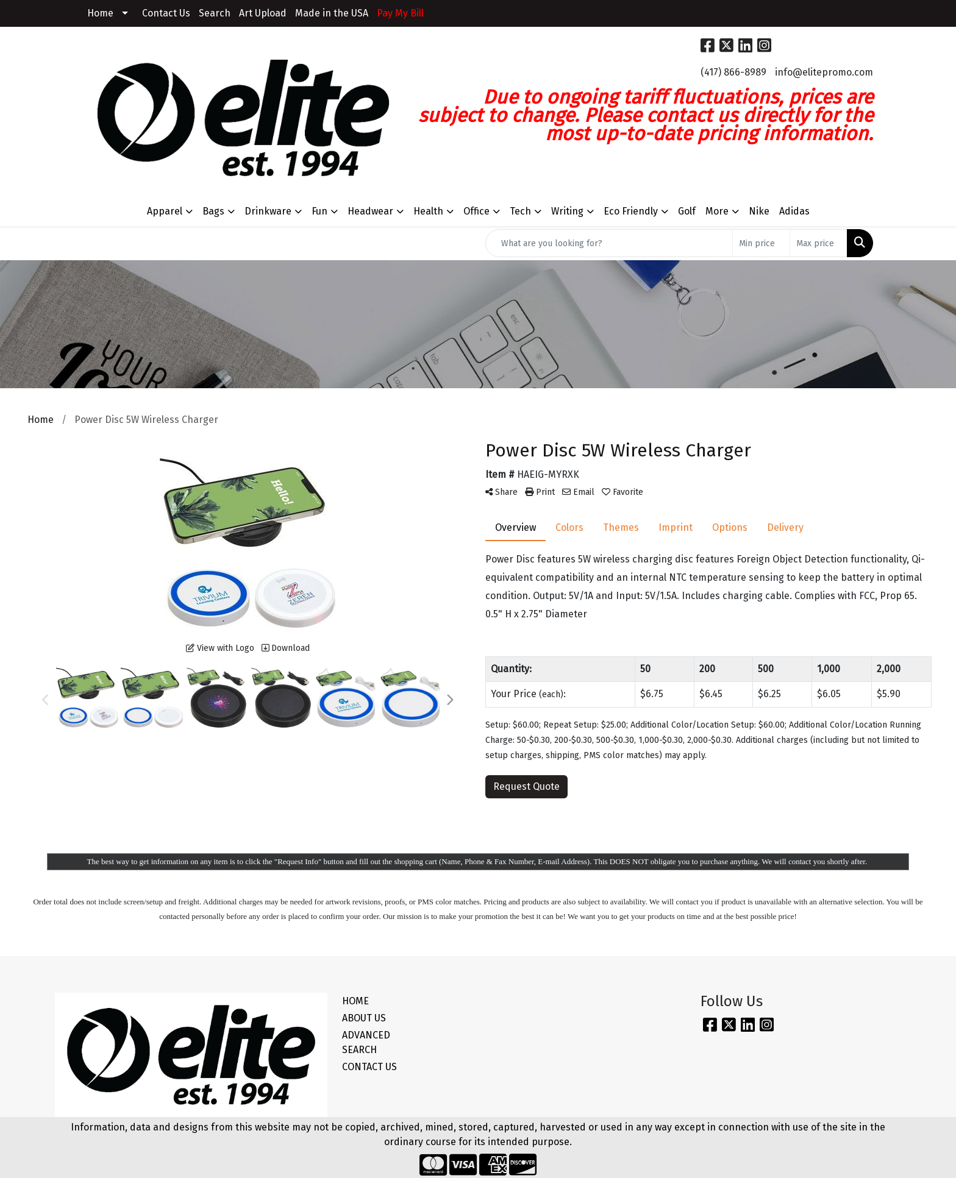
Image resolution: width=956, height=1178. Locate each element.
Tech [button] (520, 211)
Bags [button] (213, 211)
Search (214, 13)
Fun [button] (319, 211)
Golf (687, 211)
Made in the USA (331, 13)
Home (100, 13)
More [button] (717, 211)
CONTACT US (369, 1067)
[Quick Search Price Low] (761, 243)
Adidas (794, 211)
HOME (355, 1001)
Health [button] (428, 211)
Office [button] (476, 211)
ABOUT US (364, 1018)
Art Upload (263, 13)
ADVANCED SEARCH (366, 1042)
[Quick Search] (609, 243)
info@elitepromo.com (824, 72)
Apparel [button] (164, 211)
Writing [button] (567, 211)
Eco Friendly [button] (631, 211)
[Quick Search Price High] (818, 243)
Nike (759, 211)
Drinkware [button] (267, 211)
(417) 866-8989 (733, 72)
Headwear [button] (370, 211)
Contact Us (166, 13)
